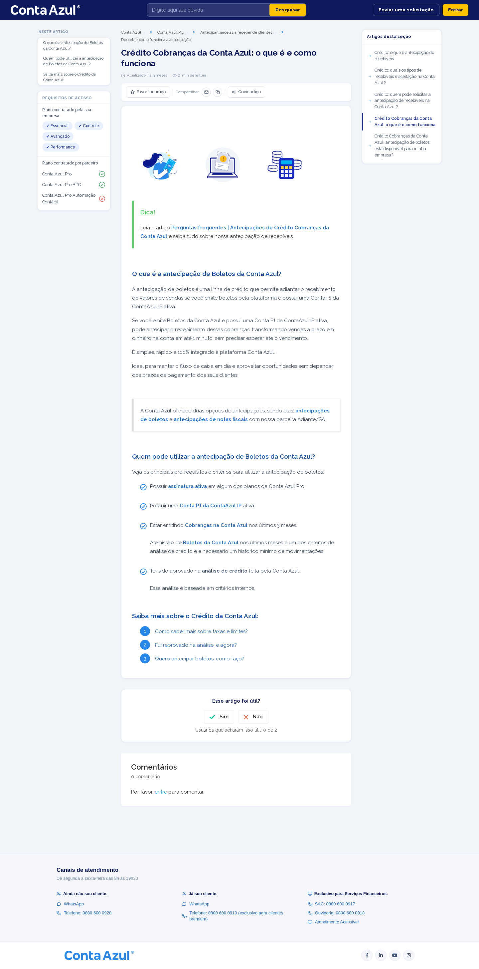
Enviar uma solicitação (406, 9)
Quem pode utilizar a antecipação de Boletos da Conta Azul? (73, 61)
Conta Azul (131, 32)
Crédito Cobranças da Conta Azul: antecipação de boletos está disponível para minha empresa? (398, 145)
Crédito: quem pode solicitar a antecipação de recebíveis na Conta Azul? (399, 101)
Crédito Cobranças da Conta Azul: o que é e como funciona (401, 121)
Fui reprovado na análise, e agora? (196, 645)
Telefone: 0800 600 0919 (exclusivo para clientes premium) (232, 915)
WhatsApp (70, 903)
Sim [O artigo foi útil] (224, 717)
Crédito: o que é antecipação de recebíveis (401, 55)
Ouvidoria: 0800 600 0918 (336, 912)
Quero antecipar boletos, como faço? (199, 659)
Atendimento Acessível (333, 921)
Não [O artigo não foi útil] (258, 717)
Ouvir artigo (246, 91)
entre (161, 792)
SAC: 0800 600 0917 (331, 903)
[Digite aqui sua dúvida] (208, 10)
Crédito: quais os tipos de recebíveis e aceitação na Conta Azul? (401, 76)
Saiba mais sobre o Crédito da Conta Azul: (69, 77)
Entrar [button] (455, 9)
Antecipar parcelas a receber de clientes (236, 32)
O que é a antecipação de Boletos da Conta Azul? (73, 45)
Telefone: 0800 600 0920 (84, 912)
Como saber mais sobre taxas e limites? (201, 631)
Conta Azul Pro (170, 32)
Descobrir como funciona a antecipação (156, 39)
